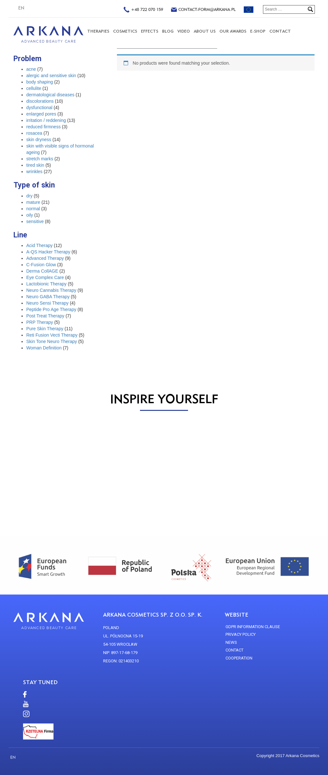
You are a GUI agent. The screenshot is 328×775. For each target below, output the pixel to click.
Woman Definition (44, 347)
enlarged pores (41, 113)
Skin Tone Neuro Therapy (51, 341)
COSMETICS (125, 31)
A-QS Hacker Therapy (48, 251)
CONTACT (280, 31)
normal (33, 208)
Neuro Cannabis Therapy (51, 290)
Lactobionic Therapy (46, 283)
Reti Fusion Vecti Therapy (52, 335)
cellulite (33, 88)
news (231, 642)
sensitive (35, 221)
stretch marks (39, 158)
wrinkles (34, 171)
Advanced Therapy (45, 258)
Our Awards (232, 31)
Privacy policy (241, 634)
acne (31, 69)
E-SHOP (258, 31)
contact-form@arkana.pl (203, 10)
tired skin (35, 165)
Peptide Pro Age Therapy (51, 309)
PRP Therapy (39, 322)
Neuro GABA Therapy (48, 296)
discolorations (40, 101)
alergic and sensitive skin (51, 75)
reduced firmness (43, 126)
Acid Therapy (39, 245)
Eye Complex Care (45, 277)
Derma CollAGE (42, 271)
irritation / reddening (46, 120)
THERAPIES (98, 31)
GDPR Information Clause (253, 626)
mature (33, 202)
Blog (168, 31)
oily (29, 215)
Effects (149, 31)
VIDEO (183, 31)
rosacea (34, 133)
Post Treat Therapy (45, 315)
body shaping (39, 81)
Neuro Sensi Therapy (47, 303)
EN (21, 8)
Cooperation (239, 658)
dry (29, 195)
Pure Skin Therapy (44, 328)
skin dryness (38, 139)
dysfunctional (39, 107)
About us (205, 31)
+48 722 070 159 (143, 10)
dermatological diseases (50, 94)
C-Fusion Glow (41, 264)
